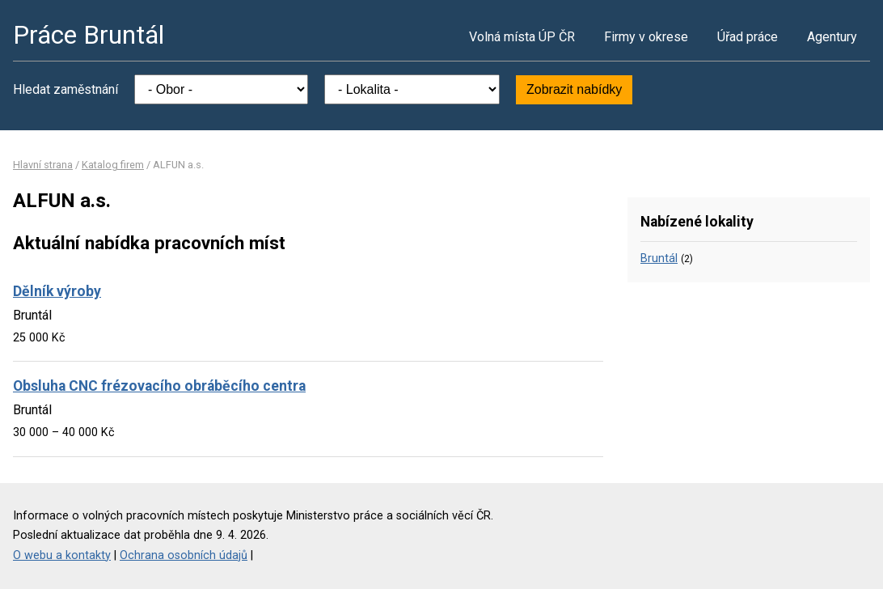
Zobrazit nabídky (574, 89)
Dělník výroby (57, 291)
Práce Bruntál (88, 34)
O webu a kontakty (62, 555)
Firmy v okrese (646, 36)
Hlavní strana (43, 165)
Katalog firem (113, 165)
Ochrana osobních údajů (183, 555)
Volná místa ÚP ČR (522, 36)
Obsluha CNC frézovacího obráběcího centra (159, 386)
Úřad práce (747, 36)
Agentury (832, 36)
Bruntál (659, 258)
